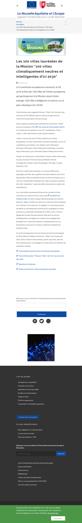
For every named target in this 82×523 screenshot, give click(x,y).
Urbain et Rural (23, 397)
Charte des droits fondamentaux (29, 477)
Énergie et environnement (27, 393)
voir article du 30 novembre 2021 (51, 127)
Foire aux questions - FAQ (27, 437)
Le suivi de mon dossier (26, 433)
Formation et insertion (26, 386)
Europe (19, 22)
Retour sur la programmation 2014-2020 (32, 481)
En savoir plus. (53, 513)
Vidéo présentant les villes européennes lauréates (37, 269)
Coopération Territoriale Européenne (31, 404)
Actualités (20, 24)
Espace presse (23, 470)
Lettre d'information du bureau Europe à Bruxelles (35, 463)
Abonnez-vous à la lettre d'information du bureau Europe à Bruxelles (41, 300)
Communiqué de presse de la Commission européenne (39, 251)
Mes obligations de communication (30, 430)
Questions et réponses (27, 264)
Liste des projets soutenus (27, 485)
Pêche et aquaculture (25, 400)
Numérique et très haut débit (28, 389)
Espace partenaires (25, 467)
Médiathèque (23, 474)
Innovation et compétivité (27, 382)
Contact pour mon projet (28, 417)
